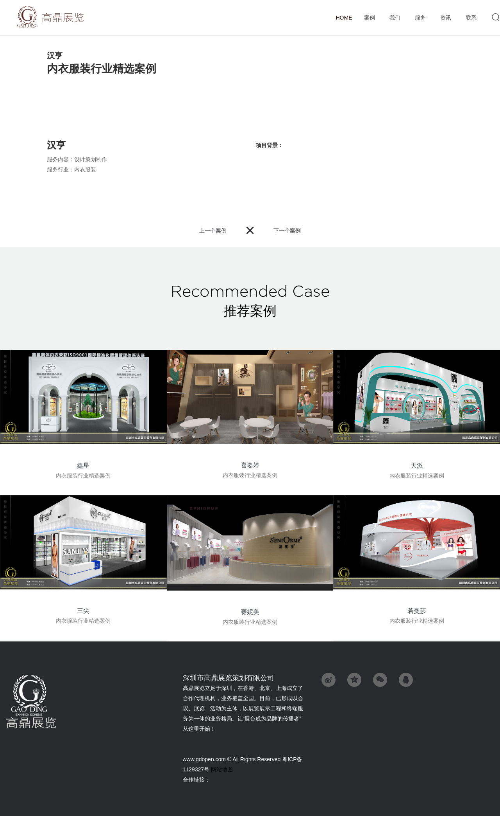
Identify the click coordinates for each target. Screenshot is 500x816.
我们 (394, 18)
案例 (369, 18)
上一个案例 (213, 230)
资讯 (445, 18)
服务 (420, 18)
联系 (471, 18)
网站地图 (222, 769)
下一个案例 (287, 230)
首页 (344, 18)
